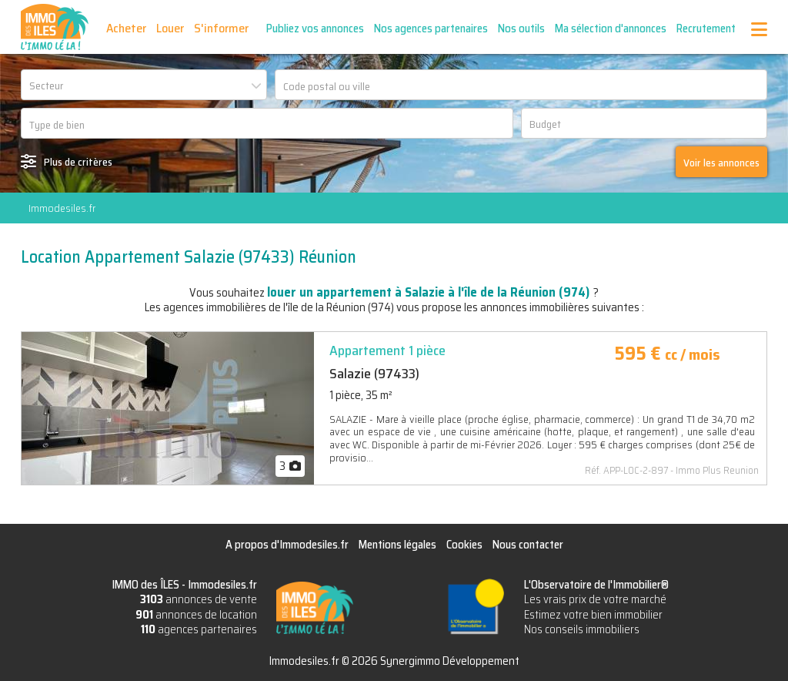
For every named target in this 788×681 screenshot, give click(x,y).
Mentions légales (397, 544)
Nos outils (521, 28)
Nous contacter (527, 544)
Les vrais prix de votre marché (595, 599)
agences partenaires (199, 629)
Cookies (464, 544)
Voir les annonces (721, 162)
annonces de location (196, 615)
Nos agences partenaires (431, 28)
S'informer (221, 28)
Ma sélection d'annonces (610, 28)
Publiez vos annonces (315, 28)
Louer (170, 28)
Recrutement (706, 28)
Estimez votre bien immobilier (593, 615)
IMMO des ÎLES (54, 27)
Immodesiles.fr (61, 208)
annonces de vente (198, 599)
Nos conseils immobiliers (581, 629)
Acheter (126, 28)
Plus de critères (78, 161)
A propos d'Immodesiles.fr (287, 544)
